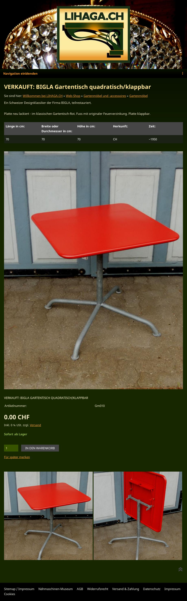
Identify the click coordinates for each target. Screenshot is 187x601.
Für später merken (17, 457)
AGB (80, 589)
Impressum (172, 589)
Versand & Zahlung (125, 589)
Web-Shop (73, 96)
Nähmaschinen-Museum (55, 589)
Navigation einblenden (20, 73)
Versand (35, 425)
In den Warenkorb (40, 448)
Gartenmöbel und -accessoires (105, 96)
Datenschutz (151, 589)
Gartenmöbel (138, 96)
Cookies (9, 594)
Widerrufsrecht (97, 589)
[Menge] (11, 448)
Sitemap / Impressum (19, 589)
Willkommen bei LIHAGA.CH (43, 96)
